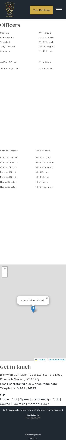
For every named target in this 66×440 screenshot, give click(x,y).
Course (5, 404)
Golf (15, 399)
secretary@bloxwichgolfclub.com (33, 383)
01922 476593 (26, 388)
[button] (33, 309)
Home (5, 399)
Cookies (33, 438)
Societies (19, 404)
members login (39, 404)
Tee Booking (41, 10)
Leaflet (40, 359)
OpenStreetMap (57, 359)
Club (56, 399)
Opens (25, 399)
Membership (41, 399)
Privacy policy (33, 434)
